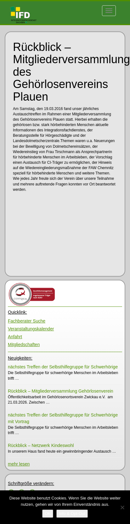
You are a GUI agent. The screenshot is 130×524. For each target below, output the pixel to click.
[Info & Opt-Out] (72, 514)
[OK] (47, 514)
